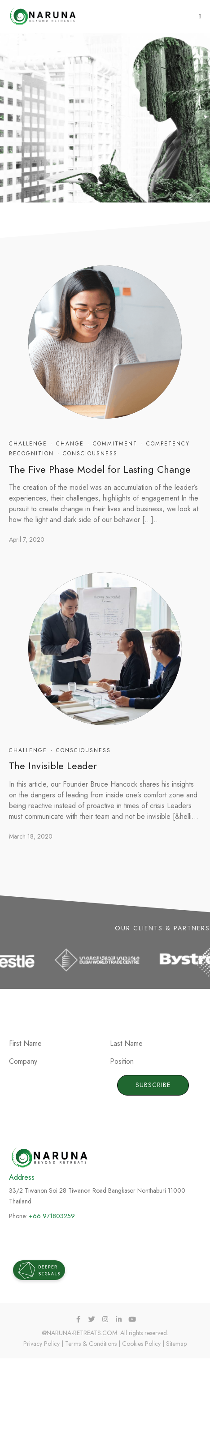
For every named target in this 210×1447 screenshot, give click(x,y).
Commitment (115, 444)
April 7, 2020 (26, 539)
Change (70, 444)
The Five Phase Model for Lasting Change (100, 469)
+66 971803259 (52, 1216)
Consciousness (90, 454)
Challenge (28, 444)
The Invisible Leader (53, 765)
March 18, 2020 (30, 836)
